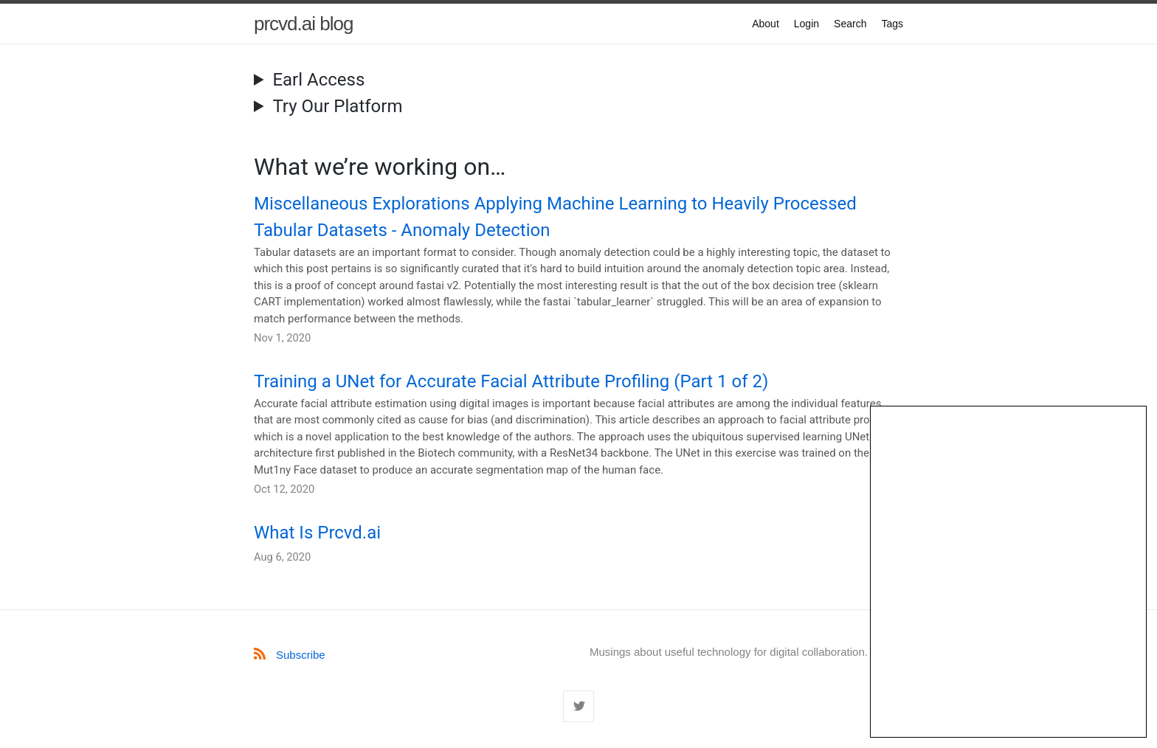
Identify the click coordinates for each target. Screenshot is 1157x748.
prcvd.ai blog (303, 24)
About (765, 24)
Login (806, 24)
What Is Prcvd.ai (317, 532)
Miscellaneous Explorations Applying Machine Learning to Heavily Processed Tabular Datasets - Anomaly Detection (555, 216)
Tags (892, 24)
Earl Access (318, 79)
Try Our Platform (337, 106)
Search (850, 24)
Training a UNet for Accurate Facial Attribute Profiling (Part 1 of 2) (511, 381)
